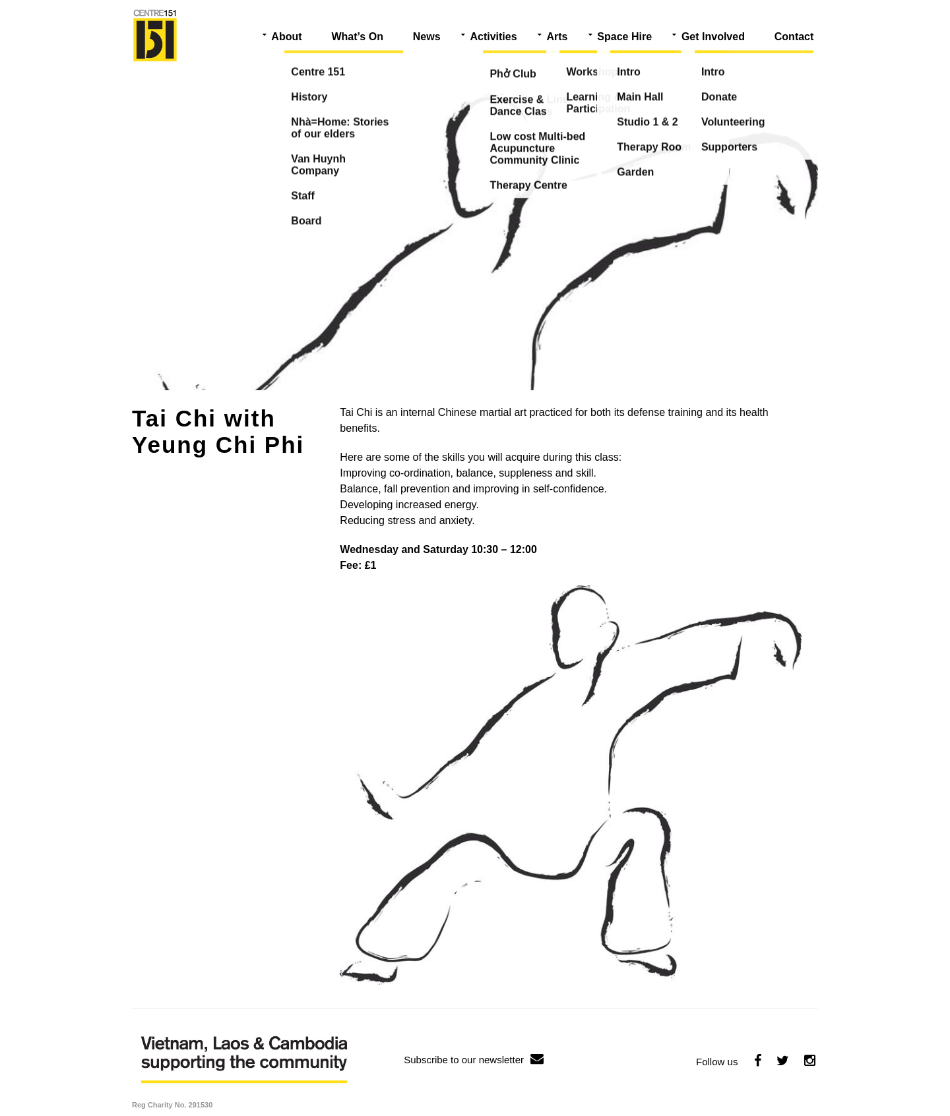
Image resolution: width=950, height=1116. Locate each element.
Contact (794, 36)
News (427, 36)
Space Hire (624, 36)
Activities (493, 36)
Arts (556, 36)
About (286, 36)
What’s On (357, 36)
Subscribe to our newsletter (474, 1059)
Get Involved (713, 36)
